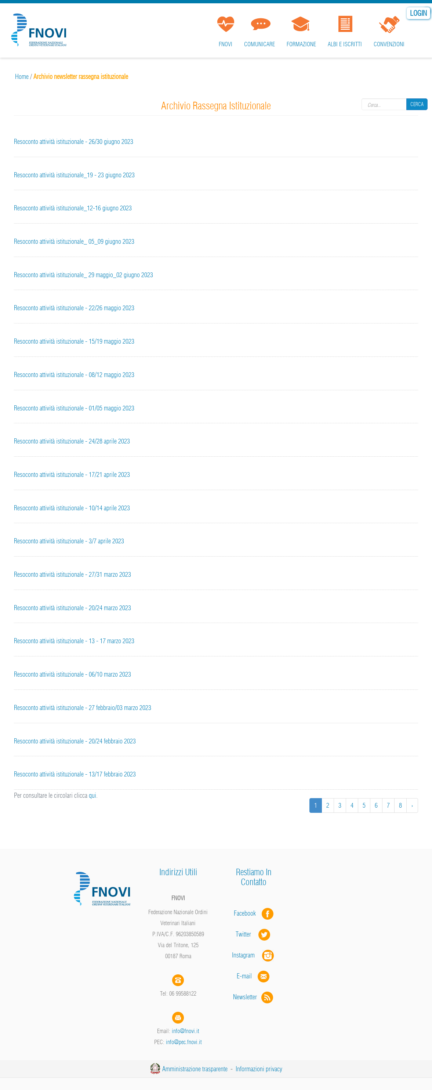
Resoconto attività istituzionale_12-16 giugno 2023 (73, 208)
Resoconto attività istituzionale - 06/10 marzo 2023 (72, 674)
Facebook (247, 913)
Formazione (301, 44)
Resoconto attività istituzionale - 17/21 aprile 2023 (72, 474)
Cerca (417, 104)
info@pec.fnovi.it (184, 1042)
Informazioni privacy (259, 1069)
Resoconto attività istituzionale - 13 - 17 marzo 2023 (74, 641)
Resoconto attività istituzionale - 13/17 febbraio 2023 (75, 774)
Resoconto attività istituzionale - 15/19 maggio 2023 (74, 341)
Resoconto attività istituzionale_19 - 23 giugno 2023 (74, 175)
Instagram (253, 955)
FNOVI (225, 44)
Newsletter (254, 997)
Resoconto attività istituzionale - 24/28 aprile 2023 (72, 441)
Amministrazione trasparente (195, 1069)
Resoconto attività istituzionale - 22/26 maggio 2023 (74, 308)
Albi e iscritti (345, 44)
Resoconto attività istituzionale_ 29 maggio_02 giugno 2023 (83, 275)
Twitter (254, 934)
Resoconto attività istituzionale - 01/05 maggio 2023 (74, 408)
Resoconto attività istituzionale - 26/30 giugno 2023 (73, 141)
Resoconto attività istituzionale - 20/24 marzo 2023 (72, 608)
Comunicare (259, 44)
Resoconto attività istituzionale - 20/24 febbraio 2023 (75, 741)
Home (22, 76)
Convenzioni (389, 44)
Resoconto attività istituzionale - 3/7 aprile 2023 (69, 541)
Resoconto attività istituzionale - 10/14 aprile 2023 (72, 508)
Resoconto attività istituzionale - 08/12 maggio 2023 (74, 374)
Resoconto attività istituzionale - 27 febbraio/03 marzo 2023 (82, 707)
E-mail (244, 976)
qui (92, 795)
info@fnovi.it (185, 1031)
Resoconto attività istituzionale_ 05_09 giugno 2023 (74, 241)
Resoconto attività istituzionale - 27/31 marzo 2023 (72, 574)
